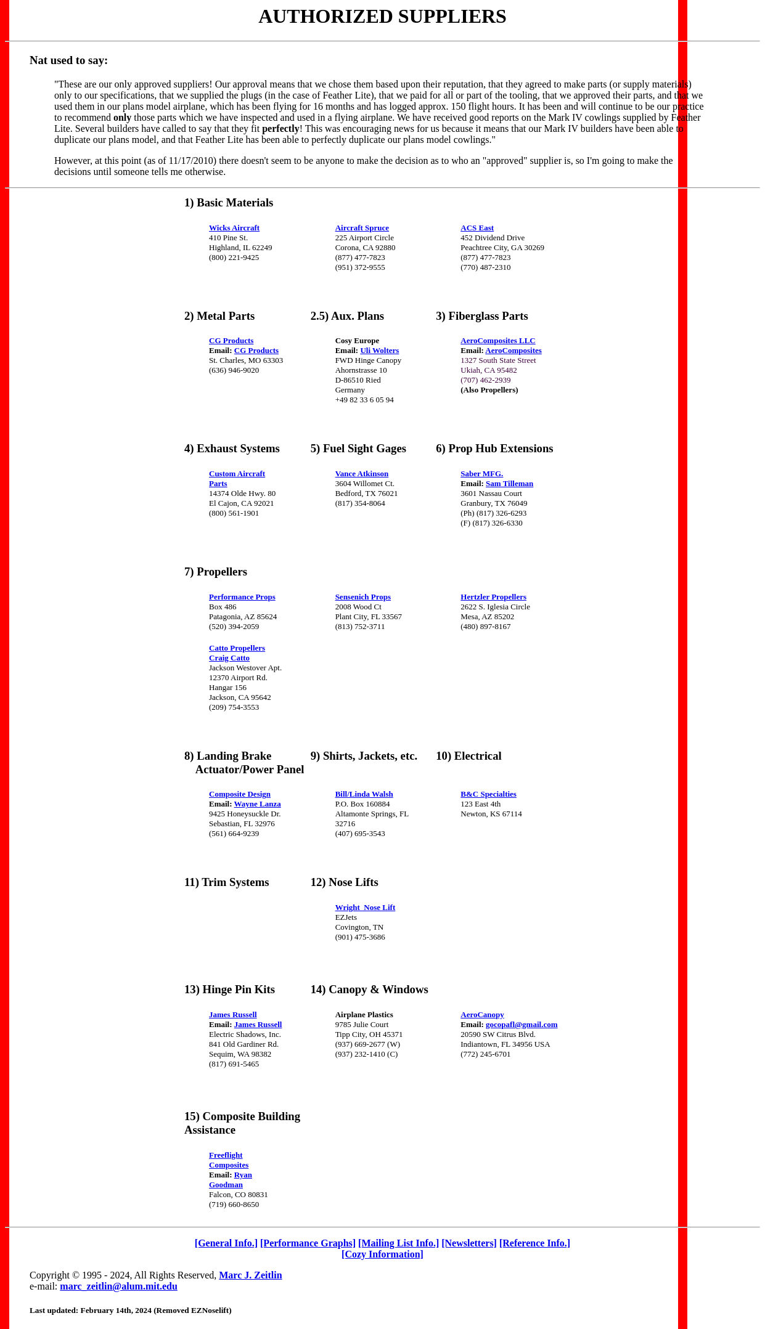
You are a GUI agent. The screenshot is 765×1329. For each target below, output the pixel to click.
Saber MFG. (481, 473)
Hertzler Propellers (493, 596)
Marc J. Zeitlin (250, 1275)
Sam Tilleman (509, 483)
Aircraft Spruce (362, 227)
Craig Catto (229, 657)
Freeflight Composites (228, 1159)
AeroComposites (513, 350)
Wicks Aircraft (234, 227)
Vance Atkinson (362, 473)
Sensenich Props (363, 596)
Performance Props (242, 596)
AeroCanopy (482, 1014)
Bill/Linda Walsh (364, 794)
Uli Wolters (379, 350)
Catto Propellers (237, 647)
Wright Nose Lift (365, 907)
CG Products (231, 340)
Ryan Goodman (230, 1179)
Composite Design (240, 794)
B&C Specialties (488, 794)
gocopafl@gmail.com (521, 1024)
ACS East (477, 227)
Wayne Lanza (257, 803)
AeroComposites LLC (497, 340)
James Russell (233, 1014)
